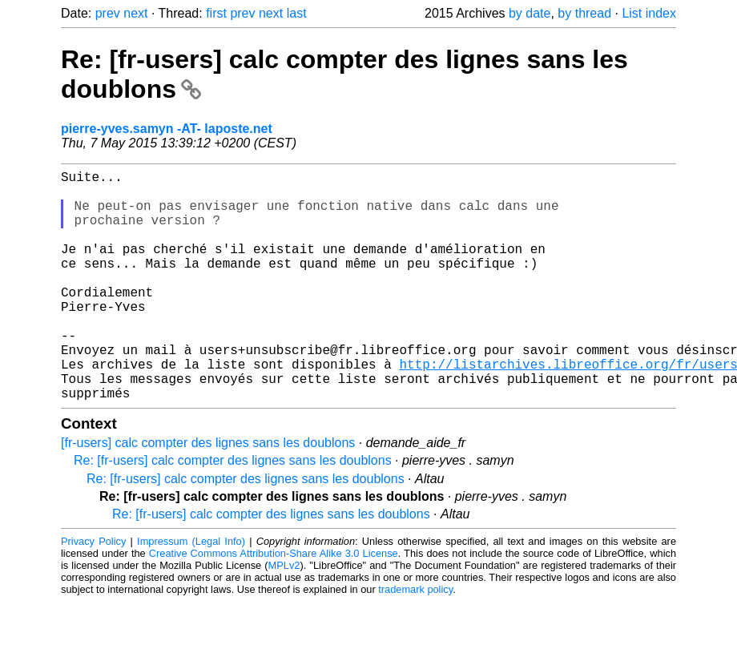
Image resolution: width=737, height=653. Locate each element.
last (297, 13)
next (135, 13)
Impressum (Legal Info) (191, 592)
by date (529, 13)
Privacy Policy (93, 592)
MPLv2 (284, 617)
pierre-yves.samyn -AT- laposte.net (166, 128)
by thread (584, 13)
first (216, 13)
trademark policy (415, 641)
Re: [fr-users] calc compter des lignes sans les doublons (233, 511)
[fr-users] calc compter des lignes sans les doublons (208, 494)
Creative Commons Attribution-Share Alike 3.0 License (273, 605)
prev (107, 13)
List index (649, 13)
